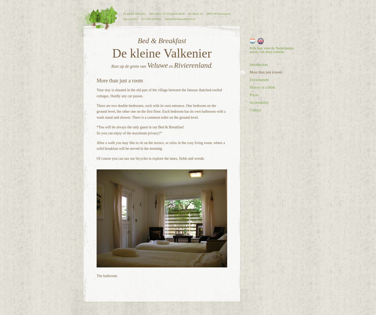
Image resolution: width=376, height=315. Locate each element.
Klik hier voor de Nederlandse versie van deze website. (272, 50)
